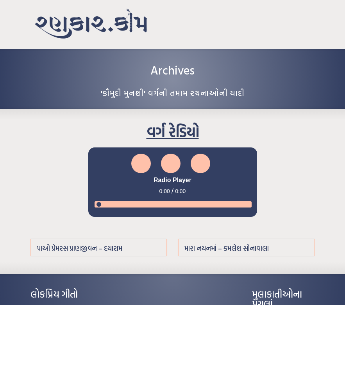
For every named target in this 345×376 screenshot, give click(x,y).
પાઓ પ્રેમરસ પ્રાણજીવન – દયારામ (79, 248)
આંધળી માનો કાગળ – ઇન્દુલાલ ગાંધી (63, 309)
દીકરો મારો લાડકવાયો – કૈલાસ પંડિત (63, 344)
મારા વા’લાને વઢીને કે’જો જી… (57, 321)
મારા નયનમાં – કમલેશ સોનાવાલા (226, 248)
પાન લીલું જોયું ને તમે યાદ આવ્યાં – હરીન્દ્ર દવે (71, 332)
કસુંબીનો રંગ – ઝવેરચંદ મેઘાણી (58, 356)
